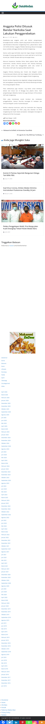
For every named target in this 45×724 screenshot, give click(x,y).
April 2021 (4, 563)
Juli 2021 (3, 554)
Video (3, 386)
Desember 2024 (5, 437)
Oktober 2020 (5, 580)
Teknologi (4, 380)
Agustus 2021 (5, 552)
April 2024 (4, 460)
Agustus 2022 (5, 517)
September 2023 (6, 480)
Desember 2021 (5, 540)
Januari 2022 (5, 537)
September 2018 (6, 651)
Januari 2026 (5, 400)
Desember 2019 (5, 609)
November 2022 (6, 509)
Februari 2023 (5, 500)
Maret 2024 (4, 463)
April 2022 (4, 529)
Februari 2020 (5, 603)
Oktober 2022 (5, 512)
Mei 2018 (4, 663)
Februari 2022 (5, 534)
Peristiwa (6, 22)
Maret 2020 (4, 600)
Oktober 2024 (5, 443)
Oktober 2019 (5, 614)
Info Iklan (4, 705)
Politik (3, 375)
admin (15, 37)
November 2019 (6, 612)
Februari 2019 (5, 637)
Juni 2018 (4, 660)
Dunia (3, 360)
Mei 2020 (4, 594)
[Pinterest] (10, 123)
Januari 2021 (5, 572)
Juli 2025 (3, 417)
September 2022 (6, 514)
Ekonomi (3, 363)
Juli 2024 (3, 452)
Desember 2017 (5, 677)
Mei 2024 (4, 457)
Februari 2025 (5, 432)
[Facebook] (4, 123)
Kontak (3, 707)
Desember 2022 (5, 506)
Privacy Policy (5, 712)
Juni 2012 (4, 686)
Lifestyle (3, 369)
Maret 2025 (4, 429)
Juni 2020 (4, 592)
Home (3, 702)
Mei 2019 (4, 629)
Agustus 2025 (5, 415)
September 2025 (6, 412)
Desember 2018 (5, 643)
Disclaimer (4, 700)
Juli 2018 (3, 657)
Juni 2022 (4, 523)
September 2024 (6, 446)
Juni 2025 (4, 420)
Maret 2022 (4, 532)
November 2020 (6, 577)
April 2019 (4, 631)
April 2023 (4, 494)
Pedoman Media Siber (8, 710)
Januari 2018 (5, 674)
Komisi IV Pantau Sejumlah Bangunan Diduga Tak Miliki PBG (21, 174)
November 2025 (6, 406)
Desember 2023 (5, 472)
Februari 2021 (5, 569)
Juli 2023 (3, 486)
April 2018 (4, 666)
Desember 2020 (5, 574)
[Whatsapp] (13, 123)
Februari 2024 (5, 466)
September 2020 (6, 583)
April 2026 (4, 392)
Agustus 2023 (5, 483)
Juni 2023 (4, 489)
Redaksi (3, 715)
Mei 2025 (4, 423)
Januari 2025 (5, 435)
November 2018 (6, 646)
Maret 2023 (4, 497)
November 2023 (6, 474)
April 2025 (4, 426)
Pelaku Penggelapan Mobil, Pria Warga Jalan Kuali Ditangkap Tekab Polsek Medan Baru (20, 227)
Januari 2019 (5, 640)
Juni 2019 (4, 626)
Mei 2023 (4, 492)
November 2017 (6, 680)
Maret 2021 (4, 566)
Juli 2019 (3, 623)
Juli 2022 (3, 520)
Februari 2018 (5, 671)
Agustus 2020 (5, 586)
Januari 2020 (5, 606)
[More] (19, 123)
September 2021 (6, 549)
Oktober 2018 (5, 649)
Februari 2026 (5, 397)
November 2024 (6, 440)
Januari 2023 (5, 503)
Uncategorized (5, 383)
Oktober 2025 (5, 409)
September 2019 (6, 617)
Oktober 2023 (5, 477)
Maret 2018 (4, 669)
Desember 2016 (5, 683)
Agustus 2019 (5, 620)
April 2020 (4, 597)
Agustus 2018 (5, 654)
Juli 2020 (3, 589)
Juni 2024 (4, 455)
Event (3, 366)
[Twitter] (7, 123)
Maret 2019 (4, 634)
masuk (11, 246)
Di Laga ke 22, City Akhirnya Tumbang (30, 135)
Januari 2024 (5, 469)
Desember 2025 (5, 403)
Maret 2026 (4, 395)
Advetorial (4, 358)
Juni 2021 (4, 557)
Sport (2, 378)
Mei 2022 (4, 526)
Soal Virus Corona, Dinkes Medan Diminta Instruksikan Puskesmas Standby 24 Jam (19, 189)
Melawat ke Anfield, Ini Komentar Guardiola (16, 130)
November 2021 (6, 543)
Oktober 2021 (5, 546)
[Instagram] (16, 123)
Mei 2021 (4, 560)
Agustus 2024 (5, 449)
